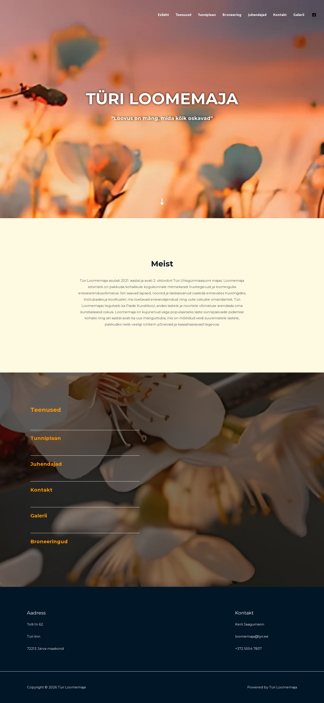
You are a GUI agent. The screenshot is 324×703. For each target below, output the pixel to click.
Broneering (232, 14)
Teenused (183, 14)
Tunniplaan (207, 14)
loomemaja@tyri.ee (251, 636)
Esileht (163, 14)
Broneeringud (49, 542)
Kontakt (280, 14)
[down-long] (162, 170)
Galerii (298, 14)
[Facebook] (314, 15)
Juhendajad (257, 14)
